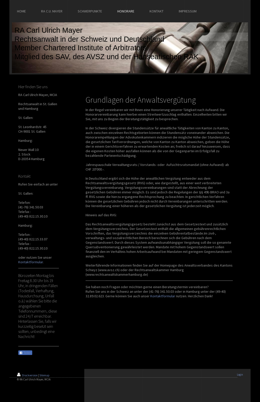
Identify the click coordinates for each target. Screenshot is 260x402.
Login (240, 374)
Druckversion (27, 375)
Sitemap (44, 375)
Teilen (25, 353)
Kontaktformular (30, 262)
